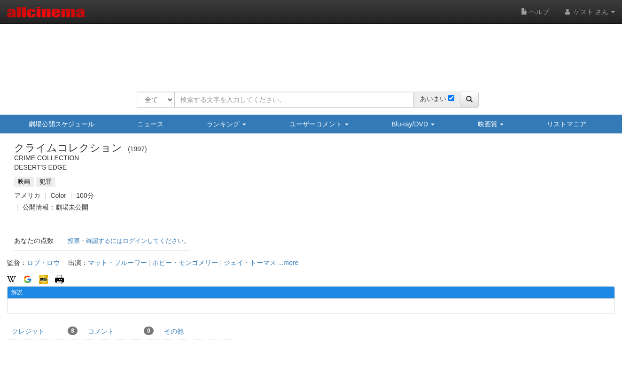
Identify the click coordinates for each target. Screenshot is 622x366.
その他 (174, 331)
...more (288, 262)
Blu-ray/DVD (413, 124)
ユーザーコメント (319, 124)
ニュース (150, 124)
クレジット (45, 331)
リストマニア (566, 124)
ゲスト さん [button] (589, 12)
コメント (121, 331)
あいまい (433, 98)
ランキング (226, 124)
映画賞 (491, 124)
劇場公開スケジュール (61, 124)
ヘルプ (535, 12)
